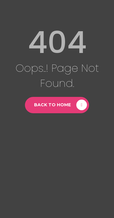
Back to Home (52, 104)
